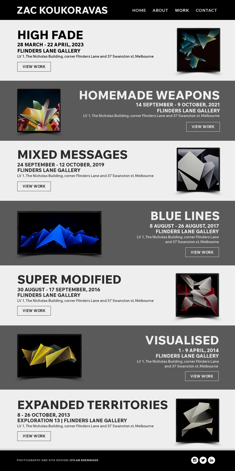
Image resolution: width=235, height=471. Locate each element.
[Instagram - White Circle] (194, 460)
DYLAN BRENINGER (84, 460)
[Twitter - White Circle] (203, 460)
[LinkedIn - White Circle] (211, 460)
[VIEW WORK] (34, 67)
